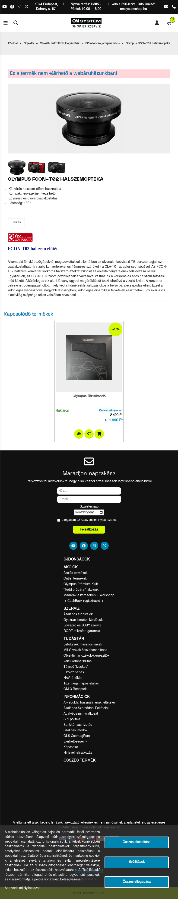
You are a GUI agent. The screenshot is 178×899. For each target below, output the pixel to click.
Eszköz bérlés (74, 672)
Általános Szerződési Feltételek (86, 708)
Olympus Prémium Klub (81, 584)
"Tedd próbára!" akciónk (81, 589)
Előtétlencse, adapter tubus (102, 43)
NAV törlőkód (73, 678)
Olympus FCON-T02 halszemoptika (148, 43)
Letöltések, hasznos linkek (83, 644)
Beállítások (137, 861)
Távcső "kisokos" (76, 666)
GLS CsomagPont (77, 736)
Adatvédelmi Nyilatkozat (97, 519)
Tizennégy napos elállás (81, 683)
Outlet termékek (75, 578)
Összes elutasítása (136, 842)
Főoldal (13, 43)
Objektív (29, 43)
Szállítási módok (75, 730)
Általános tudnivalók (78, 614)
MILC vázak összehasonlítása (85, 650)
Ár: (106, 420)
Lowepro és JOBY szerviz (82, 625)
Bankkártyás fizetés (78, 724)
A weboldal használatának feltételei (89, 702)
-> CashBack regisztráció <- (84, 601)
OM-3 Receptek (75, 689)
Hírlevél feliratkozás (78, 752)
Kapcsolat (71, 747)
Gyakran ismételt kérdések (83, 620)
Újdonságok (77, 559)
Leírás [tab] (16, 222)
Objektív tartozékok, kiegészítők (59, 43)
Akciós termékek (76, 573)
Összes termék (79, 760)
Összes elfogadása (137, 881)
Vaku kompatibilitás (78, 661)
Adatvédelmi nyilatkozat (81, 713)
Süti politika (72, 719)
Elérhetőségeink (75, 741)
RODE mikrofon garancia (82, 631)
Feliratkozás (89, 529)
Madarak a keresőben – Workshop (89, 595)
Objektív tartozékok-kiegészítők (86, 655)
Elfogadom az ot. (89, 519)
